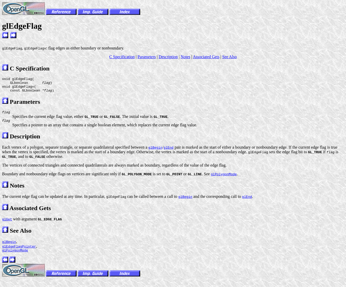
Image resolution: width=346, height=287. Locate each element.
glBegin (9, 246)
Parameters (147, 57)
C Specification (122, 57)
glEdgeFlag (22, 25)
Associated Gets (206, 57)
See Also (229, 57)
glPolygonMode (15, 255)
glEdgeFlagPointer (19, 251)
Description (168, 57)
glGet (7, 223)
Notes (185, 57)
